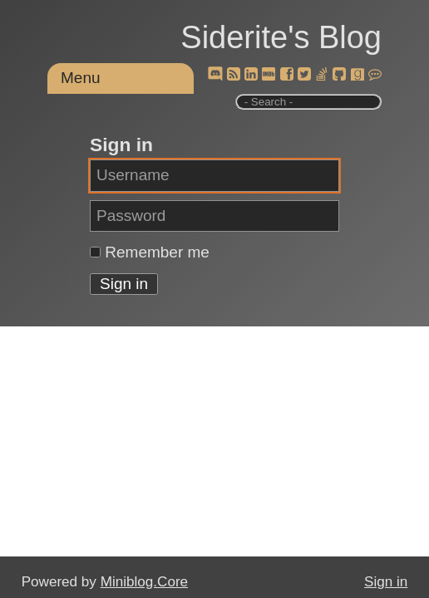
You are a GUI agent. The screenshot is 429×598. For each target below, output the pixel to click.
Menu (81, 77)
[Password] (214, 216)
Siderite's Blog (281, 37)
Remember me (157, 252)
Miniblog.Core (144, 582)
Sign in (385, 582)
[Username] (214, 175)
